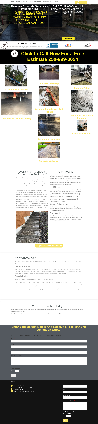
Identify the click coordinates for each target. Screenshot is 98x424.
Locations (56, 1)
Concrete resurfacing (49, 139)
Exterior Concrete (21, 1)
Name (64, 384)
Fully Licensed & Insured (26, 43)
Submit (65, 420)
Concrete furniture (81, 133)
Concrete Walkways (49, 161)
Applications (47, 1)
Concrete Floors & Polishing (16, 118)
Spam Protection (67, 413)
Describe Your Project (69, 400)
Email (64, 389)
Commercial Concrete (16, 89)
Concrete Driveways (49, 83)
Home (12, 1)
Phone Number (67, 395)
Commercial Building (35, 1)
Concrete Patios (81, 88)
